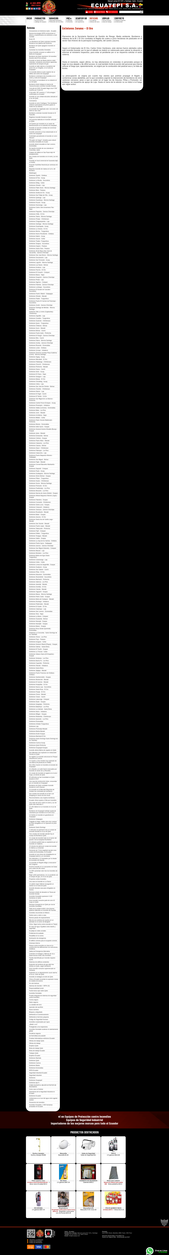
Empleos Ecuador (34, 1055)
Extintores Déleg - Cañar (36, 183)
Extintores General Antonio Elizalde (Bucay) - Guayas (43, 430)
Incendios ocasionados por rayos (39, 1022)
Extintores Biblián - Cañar (37, 417)
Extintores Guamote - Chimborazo (39, 321)
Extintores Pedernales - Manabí (39, 604)
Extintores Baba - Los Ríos (37, 410)
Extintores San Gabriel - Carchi (38, 569)
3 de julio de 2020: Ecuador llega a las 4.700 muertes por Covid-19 (43, 89)
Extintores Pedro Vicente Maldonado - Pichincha (41, 421)
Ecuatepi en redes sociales (37, 931)
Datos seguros (33, 1002)
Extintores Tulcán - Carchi (37, 697)
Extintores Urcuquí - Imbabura (38, 350)
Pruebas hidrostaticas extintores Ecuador (42, 1038)
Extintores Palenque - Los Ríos (38, 450)
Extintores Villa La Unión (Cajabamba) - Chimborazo (41, 312)
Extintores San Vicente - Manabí (39, 523)
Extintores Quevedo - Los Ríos (38, 719)
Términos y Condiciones (36, 1239)
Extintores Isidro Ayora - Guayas (39, 427)
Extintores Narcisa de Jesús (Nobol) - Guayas (43, 493)
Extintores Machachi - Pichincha (39, 579)
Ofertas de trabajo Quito (36, 1041)
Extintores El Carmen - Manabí (38, 682)
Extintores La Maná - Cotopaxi (38, 616)
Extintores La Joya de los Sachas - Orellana (42, 541)
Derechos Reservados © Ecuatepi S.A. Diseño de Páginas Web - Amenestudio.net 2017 (116, 1236)
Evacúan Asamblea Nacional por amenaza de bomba (43, 165)
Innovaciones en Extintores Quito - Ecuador (42, 31)
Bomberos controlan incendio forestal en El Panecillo (42, 114)
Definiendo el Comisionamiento (39, 1014)
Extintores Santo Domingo (37, 827)
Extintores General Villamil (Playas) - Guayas (43, 644)
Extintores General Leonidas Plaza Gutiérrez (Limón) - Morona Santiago (43, 353)
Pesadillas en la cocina (36, 936)
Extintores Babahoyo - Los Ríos (39, 706)
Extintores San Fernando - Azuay (39, 260)
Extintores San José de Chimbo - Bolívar (41, 386)
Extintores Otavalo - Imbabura (38, 665)
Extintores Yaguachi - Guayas (38, 592)
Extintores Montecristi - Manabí (38, 679)
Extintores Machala (35, 1058)
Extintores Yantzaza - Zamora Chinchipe (41, 509)
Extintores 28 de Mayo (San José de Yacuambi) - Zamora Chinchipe (40, 251)
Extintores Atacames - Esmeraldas (40, 574)
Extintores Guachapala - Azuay (38, 226)
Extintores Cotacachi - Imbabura (39, 507)
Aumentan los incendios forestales (40, 50)
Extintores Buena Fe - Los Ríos (39, 661)
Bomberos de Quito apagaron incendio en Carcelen (42, 46)
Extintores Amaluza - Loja (37, 267)
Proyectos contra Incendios (37, 879)
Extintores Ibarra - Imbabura (38, 711)
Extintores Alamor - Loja (36, 391)
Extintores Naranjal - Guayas (38, 621)
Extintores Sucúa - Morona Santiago (40, 483)
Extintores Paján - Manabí (37, 462)
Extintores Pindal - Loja (36, 280)
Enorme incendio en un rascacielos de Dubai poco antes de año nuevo (43, 867)
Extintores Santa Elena (36, 668)
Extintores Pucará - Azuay (37, 202)
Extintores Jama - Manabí (37, 433)
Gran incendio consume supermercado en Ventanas (42, 969)
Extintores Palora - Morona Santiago (40, 340)
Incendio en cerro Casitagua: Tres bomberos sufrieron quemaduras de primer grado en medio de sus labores (43, 104)
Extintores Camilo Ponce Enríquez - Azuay (42, 403)
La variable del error (35, 1005)
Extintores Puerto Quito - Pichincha (40, 333)
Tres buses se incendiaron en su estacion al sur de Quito (43, 81)
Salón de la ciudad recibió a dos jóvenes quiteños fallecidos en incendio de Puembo (42, 909)
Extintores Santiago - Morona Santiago (41, 224)
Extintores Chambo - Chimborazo (39, 389)
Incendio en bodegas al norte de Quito (41, 977)
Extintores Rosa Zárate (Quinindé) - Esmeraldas (40, 629)
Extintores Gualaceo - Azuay (38, 567)
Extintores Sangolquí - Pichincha (39, 704)
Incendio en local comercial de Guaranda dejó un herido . (43, 161)
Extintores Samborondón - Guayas (40, 677)
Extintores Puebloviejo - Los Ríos (39, 488)
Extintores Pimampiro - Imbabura (39, 405)
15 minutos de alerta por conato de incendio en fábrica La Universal (43, 847)
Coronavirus (33, 101)
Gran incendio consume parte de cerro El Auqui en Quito (42, 901)
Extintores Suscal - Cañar (37, 239)
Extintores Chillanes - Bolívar (38, 326)
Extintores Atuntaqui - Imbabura (39, 601)
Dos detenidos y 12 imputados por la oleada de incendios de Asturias (43, 859)
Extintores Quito (34, 1060)
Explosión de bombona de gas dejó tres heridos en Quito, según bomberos (41, 965)
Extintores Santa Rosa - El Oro (38, 689)
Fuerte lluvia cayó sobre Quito (38, 991)
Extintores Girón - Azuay (36, 372)
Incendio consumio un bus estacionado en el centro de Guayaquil (43, 132)
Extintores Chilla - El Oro (36, 214)
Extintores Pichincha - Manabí (38, 367)
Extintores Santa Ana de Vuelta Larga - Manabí (41, 520)
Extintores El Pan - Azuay (37, 178)
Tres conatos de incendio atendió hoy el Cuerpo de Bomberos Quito (41, 834)
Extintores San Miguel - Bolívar (38, 459)
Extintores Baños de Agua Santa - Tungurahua (39, 556)
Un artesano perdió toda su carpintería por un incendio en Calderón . (43, 843)
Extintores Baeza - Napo (36, 275)
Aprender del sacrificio (36, 1007)
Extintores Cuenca (35, 1063)
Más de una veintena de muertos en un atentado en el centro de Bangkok (41, 921)
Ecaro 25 (32, 39)
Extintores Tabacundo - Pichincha (39, 528)
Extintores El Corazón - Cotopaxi (39, 272)
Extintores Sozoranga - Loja (37, 205)
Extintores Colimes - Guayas (38, 438)
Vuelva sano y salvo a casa (37, 915)
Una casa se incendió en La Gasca (40, 881)
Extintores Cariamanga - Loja (38, 560)
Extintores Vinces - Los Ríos (38, 637)
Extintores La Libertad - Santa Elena (40, 709)
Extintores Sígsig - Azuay (37, 357)
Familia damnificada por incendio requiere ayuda (42, 958)
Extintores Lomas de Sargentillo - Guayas (42, 564)
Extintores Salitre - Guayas (37, 538)
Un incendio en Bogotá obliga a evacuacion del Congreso (42, 863)
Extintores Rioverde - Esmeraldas (39, 345)
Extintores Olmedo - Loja (37, 185)
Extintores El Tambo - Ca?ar (38, 396)
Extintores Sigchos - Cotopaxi (38, 282)
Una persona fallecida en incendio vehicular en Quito (42, 120)
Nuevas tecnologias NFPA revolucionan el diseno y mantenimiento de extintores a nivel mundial (43, 35)
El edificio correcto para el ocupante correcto (43, 940)
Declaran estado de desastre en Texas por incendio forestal (42, 893)
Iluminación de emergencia (37, 938)
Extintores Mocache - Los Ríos (38, 491)
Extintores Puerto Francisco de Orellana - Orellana (42, 673)
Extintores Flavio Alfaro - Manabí (39, 440)
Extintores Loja (33, 726)
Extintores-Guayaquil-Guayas (38, 748)
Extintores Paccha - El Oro (37, 270)
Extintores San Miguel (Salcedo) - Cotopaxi (42, 548)
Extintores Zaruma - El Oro (37, 517)
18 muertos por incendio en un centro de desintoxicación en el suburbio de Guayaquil (43, 124)
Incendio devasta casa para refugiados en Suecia (42, 889)
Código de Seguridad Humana (38, 1019)
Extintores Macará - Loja (36, 550)
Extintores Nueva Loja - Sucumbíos (40, 687)
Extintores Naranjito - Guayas (38, 624)
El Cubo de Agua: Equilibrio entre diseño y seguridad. (42, 927)
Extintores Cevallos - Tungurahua (39, 318)
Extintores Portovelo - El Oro (38, 486)
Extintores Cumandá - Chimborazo (40, 502)
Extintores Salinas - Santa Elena (39, 647)
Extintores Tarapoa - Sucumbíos (39, 243)
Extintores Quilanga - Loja (37, 197)
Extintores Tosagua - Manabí (38, 536)
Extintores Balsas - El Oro (37, 379)
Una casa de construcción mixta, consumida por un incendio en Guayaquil (43, 782)
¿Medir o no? (33, 1024)
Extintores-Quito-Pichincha (37, 745)
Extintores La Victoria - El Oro (38, 229)
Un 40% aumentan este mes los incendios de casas (43, 871)
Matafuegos (32, 173)
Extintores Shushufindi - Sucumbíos (40, 577)
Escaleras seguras (35, 1033)
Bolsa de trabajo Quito (36, 1048)
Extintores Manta (34, 1065)
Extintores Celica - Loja (36, 384)
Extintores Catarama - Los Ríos (39, 443)
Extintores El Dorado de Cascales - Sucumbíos (40, 290)
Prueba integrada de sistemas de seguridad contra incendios (42, 996)
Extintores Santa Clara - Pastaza (39, 248)
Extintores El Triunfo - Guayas (38, 649)
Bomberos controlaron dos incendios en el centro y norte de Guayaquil (42, 77)
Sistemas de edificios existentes (39, 962)
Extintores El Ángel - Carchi (37, 394)
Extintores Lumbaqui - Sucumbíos (39, 287)
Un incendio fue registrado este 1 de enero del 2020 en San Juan (43, 109)
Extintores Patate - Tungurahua (39, 298)
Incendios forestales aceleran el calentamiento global (43, 1030)
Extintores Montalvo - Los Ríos (38, 553)
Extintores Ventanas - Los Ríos (38, 658)
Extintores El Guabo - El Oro (38, 606)
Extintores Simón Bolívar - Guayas (40, 476)
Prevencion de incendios (36, 1102)
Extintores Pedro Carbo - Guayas (39, 596)
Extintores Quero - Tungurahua (38, 323)
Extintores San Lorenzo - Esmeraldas (40, 611)
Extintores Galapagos (36, 819)
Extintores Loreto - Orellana (37, 348)
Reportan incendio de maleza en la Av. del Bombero (42, 169)
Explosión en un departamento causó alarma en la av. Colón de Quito (43, 973)
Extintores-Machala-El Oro (37, 736)
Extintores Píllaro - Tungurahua (38, 478)
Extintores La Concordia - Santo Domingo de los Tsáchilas (43, 633)
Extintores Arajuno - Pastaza (38, 246)
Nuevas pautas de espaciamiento (39, 917)
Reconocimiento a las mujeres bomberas (42, 798)
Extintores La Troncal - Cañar (38, 651)
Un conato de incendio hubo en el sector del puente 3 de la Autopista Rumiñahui (43, 838)
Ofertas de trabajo (34, 1043)
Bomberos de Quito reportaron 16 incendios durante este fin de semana (42, 57)
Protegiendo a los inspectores (38, 1027)
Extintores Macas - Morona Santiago (40, 594)
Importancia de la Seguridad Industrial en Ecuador (42, 1092)
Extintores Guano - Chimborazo (39, 481)
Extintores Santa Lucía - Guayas (39, 505)
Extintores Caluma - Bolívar (37, 445)
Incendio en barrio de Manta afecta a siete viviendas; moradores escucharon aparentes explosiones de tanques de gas (43, 62)
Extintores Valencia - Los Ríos (38, 582)
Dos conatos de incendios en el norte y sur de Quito (43, 157)
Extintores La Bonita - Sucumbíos (39, 180)
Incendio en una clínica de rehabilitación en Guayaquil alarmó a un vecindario (42, 855)
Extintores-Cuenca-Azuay (37, 743)
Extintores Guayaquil (35, 1080)
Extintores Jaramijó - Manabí (38, 584)
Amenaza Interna (34, 943)
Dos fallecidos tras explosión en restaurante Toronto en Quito (42, 753)
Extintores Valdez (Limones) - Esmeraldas (42, 408)
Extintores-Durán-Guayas (37, 734)
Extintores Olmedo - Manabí (38, 296)
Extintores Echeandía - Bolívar (38, 436)
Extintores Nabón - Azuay (37, 236)
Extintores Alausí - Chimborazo (38, 448)
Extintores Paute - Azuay (36, 471)
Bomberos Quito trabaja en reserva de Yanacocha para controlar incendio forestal (42, 85)
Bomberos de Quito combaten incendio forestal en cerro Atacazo (41, 786)
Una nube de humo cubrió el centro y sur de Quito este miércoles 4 (42, 803)
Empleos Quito (33, 1046)
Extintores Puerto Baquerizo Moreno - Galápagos (41, 456)
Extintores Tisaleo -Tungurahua (39, 241)
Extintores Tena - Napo (36, 614)
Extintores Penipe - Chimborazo (39, 219)
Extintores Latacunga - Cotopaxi (39, 699)
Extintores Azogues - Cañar (37, 642)
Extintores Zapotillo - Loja (37, 316)
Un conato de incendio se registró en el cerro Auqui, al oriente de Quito (43, 774)
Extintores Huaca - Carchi (37, 369)
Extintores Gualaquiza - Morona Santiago (42, 473)
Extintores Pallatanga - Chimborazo (40, 362)
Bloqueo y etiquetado (35, 1012)
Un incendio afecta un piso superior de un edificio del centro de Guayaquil (42, 72)
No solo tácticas (34, 983)
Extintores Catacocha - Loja (37, 453)
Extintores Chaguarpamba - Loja (39, 221)
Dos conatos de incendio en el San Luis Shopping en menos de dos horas (41, 794)
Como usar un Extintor (36, 1089)
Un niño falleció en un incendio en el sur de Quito (42, 807)
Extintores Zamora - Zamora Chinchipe (41, 546)
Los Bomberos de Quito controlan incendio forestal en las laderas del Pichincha (42, 42)
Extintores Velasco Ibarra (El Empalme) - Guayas (42, 655)
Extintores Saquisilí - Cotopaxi (38, 468)
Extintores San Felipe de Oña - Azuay (41, 195)
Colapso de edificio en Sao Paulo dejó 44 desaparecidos (42, 153)
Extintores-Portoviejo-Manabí (38, 729)
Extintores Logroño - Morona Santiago (41, 262)
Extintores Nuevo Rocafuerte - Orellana (41, 234)
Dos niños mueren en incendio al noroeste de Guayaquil (43, 765)
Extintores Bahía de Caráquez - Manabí (41, 599)
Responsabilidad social (36, 988)
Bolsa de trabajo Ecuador (37, 1051)
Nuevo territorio (34, 1009)
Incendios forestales (35, 993)
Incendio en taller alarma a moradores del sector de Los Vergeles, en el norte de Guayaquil (42, 67)
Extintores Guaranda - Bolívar (38, 619)
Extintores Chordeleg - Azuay (38, 381)
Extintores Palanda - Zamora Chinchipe (41, 284)
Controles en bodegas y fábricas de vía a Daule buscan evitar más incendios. (42, 954)
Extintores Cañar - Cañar (37, 562)
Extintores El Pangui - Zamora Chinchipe (42, 335)
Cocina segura (33, 1000)
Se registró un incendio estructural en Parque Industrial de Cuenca (43, 757)
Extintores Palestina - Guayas (38, 500)
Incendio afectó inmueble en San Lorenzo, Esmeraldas (42, 145)
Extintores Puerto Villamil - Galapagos (41, 294)
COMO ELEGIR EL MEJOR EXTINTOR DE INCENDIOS (42, 1086)
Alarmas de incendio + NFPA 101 (39, 986)
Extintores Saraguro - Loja (37, 376)
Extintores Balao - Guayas (37, 514)
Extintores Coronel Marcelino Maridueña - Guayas (42, 465)
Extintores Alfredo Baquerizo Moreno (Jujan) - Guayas (43, 496)
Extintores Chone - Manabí (37, 694)
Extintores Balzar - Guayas (37, 626)
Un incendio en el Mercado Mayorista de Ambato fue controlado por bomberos (41, 790)
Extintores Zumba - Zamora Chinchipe (41, 343)
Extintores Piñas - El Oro (36, 572)
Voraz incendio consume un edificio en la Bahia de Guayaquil (42, 53)
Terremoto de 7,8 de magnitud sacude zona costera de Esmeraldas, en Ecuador (42, 851)
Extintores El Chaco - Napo (37, 374)
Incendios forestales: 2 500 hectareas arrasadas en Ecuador (40, 1105)
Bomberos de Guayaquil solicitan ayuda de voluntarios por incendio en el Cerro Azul (42, 811)
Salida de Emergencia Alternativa (39, 951)
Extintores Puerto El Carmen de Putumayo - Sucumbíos (42, 302)
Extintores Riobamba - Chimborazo (40, 716)
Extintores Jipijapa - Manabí (37, 670)
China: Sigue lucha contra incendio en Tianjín (43, 924)
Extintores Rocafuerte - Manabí (39, 512)
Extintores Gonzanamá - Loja (38, 257)
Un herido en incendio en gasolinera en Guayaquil (41, 816)
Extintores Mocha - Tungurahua (39, 231)
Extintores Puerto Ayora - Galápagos (40, 543)
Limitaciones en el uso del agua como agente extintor (43, 1099)
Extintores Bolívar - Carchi (37, 330)
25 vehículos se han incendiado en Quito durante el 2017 (42, 778)
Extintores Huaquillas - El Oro (38, 684)
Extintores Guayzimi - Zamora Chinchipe (41, 277)
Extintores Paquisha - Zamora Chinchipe (41, 211)
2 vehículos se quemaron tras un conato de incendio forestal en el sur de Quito (42, 830)
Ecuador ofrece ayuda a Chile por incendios (42, 800)
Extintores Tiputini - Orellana (38, 175)
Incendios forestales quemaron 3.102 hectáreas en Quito (40, 897)
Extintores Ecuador (35, 1096)
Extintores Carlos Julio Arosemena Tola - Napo (41, 208)
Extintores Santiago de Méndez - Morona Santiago (42, 308)
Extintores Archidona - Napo (38, 415)
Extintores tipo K (34, 1083)
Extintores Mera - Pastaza (37, 190)
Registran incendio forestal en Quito (40, 117)
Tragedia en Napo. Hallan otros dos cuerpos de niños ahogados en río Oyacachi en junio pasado (43, 823)
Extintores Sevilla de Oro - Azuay (39, 193)
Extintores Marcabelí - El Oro (38, 359)
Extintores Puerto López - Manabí (39, 526)
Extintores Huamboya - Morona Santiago (42, 200)
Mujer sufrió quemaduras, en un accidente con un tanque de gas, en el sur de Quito (43, 875)
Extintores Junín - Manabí (37, 413)
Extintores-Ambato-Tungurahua (39, 724)
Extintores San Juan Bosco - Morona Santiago (43, 255)
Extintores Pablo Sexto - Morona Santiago (42, 188)
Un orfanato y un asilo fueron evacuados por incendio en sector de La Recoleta (43, 770)
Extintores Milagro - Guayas (37, 714)
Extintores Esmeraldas (36, 721)
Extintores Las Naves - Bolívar (38, 265)
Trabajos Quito (33, 1053)
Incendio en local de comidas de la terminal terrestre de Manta (42, 128)
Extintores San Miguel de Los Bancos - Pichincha (41, 399)
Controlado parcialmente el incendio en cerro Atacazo (43, 137)
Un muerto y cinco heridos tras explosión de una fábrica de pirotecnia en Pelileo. (42, 761)
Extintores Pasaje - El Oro (37, 692)
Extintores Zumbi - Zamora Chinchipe (40, 305)
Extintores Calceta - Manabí (37, 589)
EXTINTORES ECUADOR (37, 1036)
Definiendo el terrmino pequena (39, 1017)
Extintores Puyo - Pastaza (37, 639)
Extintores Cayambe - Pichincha (39, 663)
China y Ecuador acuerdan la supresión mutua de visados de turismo (43, 980)
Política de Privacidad (35, 1241)
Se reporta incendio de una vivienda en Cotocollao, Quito (41, 149)
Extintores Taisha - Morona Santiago (40, 216)
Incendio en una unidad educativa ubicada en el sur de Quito (43, 97)
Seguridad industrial (35, 1075)
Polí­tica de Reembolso (35, 1242)
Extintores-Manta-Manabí (37, 731)
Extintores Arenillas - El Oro (37, 587)
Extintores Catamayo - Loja (37, 609)
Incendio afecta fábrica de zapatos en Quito (42, 750)
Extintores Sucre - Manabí (37, 328)
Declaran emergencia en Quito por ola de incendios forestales (42, 905)
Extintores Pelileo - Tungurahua (39, 533)
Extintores (32, 1078)
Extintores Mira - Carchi (36, 338)
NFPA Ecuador (33, 1070)
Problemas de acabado (36, 933)
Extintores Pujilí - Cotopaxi (37, 531)
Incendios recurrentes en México (39, 913)
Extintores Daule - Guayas (37, 702)
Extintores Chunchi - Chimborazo (39, 364)
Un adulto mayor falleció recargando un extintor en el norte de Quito (41, 884)
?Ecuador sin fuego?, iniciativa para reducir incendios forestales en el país (42, 141)
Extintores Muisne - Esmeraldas (39, 424)
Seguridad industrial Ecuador (38, 1073)
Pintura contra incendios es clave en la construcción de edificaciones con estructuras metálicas (43, 947)
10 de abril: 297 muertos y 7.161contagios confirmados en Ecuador (42, 93)
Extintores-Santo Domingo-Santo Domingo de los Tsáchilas (43, 739)
